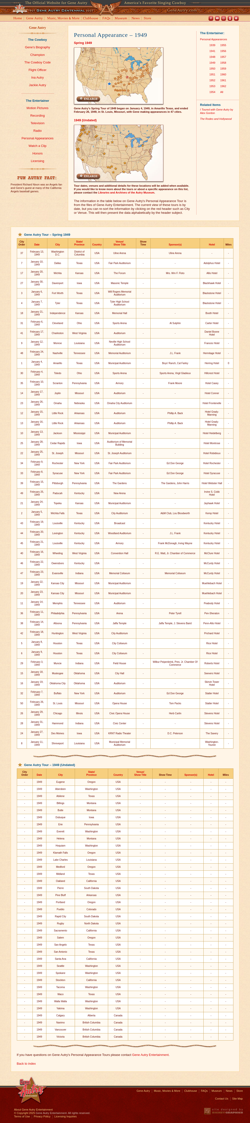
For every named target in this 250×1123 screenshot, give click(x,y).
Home (17, 19)
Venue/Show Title (120, 243)
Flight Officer (37, 70)
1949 (212, 62)
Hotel (212, 244)
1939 (212, 45)
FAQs (106, 19)
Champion (37, 55)
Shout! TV (230, 18)
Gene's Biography (37, 47)
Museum (121, 19)
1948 (212, 56)
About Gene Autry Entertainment (33, 1109)
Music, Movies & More (167, 1090)
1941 (212, 51)
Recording (37, 115)
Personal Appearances (37, 138)
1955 (223, 45)
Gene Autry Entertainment (150, 1055)
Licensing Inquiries (65, 1116)
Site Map (237, 1098)
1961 (223, 80)
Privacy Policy (42, 1116)
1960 (223, 74)
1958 (223, 62)
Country (97, 244)
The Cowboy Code (37, 62)
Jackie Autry (37, 85)
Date (37, 244)
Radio (37, 131)
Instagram (223, 18)
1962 (223, 86)
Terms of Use (22, 1116)
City (57, 244)
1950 (212, 68)
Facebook (210, 18)
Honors (37, 153)
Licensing (37, 161)
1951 (212, 74)
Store (148, 19)
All (221, 92)
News (136, 19)
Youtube (217, 18)
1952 (212, 80)
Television (37, 123)
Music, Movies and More (63, 19)
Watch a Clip (37, 146)
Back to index (26, 1063)
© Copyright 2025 (24, 1113)
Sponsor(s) (175, 244)
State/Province (79, 243)
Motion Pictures (38, 108)
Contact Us (221, 1098)
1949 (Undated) (85, 120)
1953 (212, 86)
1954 (212, 92)
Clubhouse (91, 19)
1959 (223, 68)
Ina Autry (37, 77)
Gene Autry (34, 19)
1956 (223, 51)
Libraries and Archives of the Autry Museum (126, 192)
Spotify (236, 18)
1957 (223, 56)
